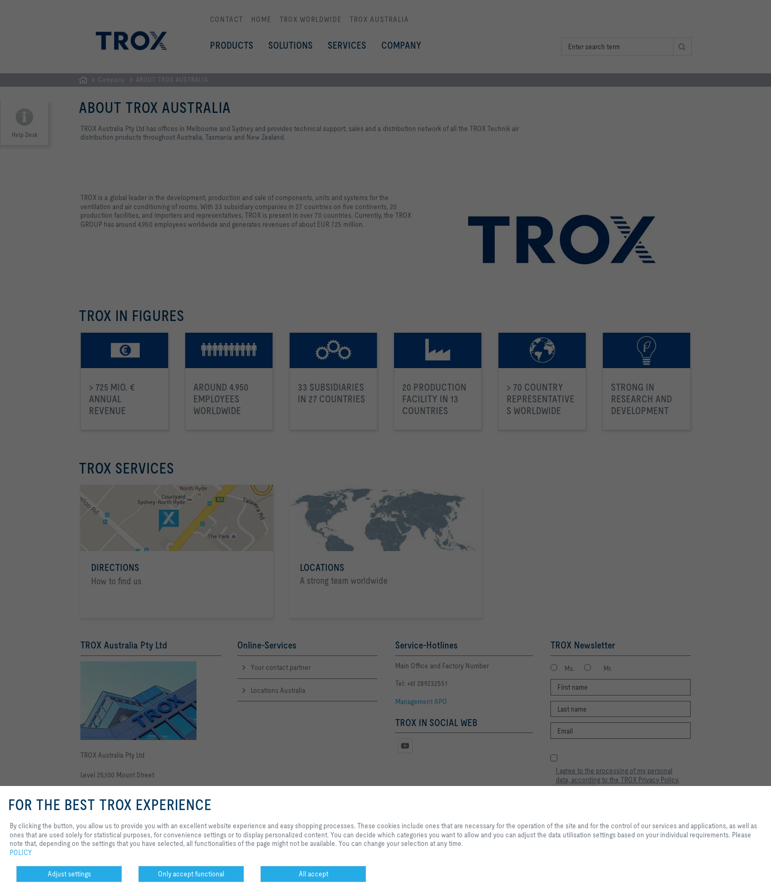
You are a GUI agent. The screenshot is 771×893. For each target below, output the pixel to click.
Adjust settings (69, 873)
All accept (313, 873)
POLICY (21, 852)
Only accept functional (191, 873)
